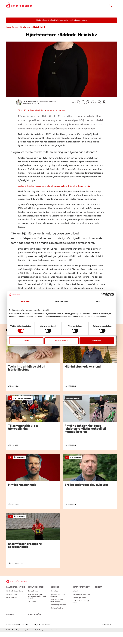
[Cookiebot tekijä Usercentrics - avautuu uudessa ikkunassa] (103, 294)
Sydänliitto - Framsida (25, 6)
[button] (110, 6)
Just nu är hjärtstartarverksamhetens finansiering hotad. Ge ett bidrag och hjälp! (58, 186)
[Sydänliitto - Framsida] (17, 581)
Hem (8, 27)
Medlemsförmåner (57, 612)
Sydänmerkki (30, 635)
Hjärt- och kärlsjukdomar (15, 593)
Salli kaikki (96, 341)
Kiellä (26, 341)
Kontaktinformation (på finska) (81, 605)
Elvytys (15, 27)
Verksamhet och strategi (82, 597)
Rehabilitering (33, 593)
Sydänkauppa (42, 635)
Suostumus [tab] (26, 301)
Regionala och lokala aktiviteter (58, 598)
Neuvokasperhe (17, 635)
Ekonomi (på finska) (80, 600)
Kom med (54, 588)
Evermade (113, 630)
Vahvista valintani (61, 341)
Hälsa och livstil (11, 600)
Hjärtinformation (14, 588)
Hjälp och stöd (35, 588)
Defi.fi (8, 635)
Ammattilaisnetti (55, 635)
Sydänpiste (32, 604)
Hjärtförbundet (80, 588)
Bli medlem (54, 593)
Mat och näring (12, 597)
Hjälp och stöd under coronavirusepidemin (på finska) (37, 599)
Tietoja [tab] (98, 301)
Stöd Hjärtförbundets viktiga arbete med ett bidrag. (44, 110)
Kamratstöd (34, 618)
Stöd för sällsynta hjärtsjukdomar (57, 603)
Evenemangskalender (58, 608)
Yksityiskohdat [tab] (61, 301)
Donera (98, 588)
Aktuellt (75, 593)
